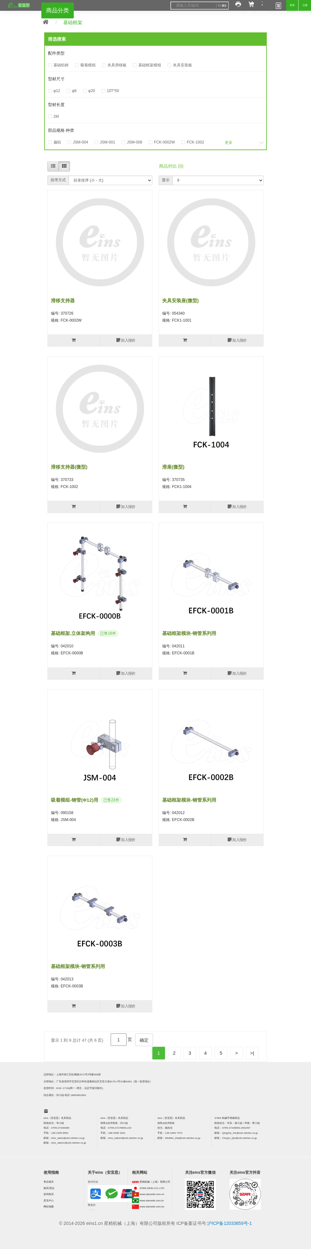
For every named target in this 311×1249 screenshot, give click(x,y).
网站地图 (49, 1206)
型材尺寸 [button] (56, 79)
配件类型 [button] (56, 53)
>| (252, 1053)
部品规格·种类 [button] (61, 130)
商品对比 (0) (171, 166)
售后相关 (49, 1181)
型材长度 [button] (56, 104)
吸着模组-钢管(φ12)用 (74, 800)
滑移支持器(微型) (69, 467)
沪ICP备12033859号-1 (229, 1223)
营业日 (91, 1205)
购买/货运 (49, 1188)
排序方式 (58, 180)
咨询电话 (49, 1194)
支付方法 (93, 1181)
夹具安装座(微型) (180, 300)
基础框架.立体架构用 (73, 633)
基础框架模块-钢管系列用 (189, 633)
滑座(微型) (173, 467)
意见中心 (49, 1200)
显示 (165, 180)
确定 (144, 1040)
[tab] (155, 53)
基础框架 (72, 22)
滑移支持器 (63, 300)
